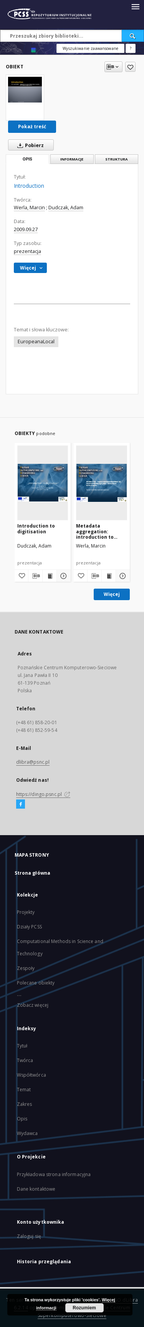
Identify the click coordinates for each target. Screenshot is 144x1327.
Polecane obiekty (36, 983)
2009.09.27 (26, 229)
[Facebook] (20, 804)
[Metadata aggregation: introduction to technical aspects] (101, 483)
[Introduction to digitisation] (43, 483)
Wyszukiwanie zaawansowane (90, 48)
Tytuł (22, 1045)
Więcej (112, 594)
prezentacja (27, 251)
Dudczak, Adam (65, 207)
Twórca (25, 1060)
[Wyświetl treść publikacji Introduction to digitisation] (49, 576)
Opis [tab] (27, 159)
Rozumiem (84, 1307)
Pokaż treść (32, 126)
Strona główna (33, 873)
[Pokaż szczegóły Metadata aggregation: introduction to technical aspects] (122, 576)
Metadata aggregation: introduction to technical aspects (98, 531)
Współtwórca (31, 1075)
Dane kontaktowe (36, 1189)
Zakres (24, 1104)
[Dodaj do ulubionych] (130, 67)
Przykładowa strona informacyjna (54, 1174)
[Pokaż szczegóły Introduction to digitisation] (63, 576)
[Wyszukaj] (133, 36)
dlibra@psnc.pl (33, 762)
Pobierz (29, 145)
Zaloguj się (29, 1236)
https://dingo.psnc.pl (43, 794)
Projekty (26, 912)
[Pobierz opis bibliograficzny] (35, 576)
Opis (22, 1118)
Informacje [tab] (71, 159)
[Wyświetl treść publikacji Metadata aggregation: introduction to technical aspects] (109, 576)
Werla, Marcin (29, 207)
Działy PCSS (29, 926)
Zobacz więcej (33, 1005)
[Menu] (135, 6)
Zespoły (26, 968)
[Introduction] (25, 89)
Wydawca (27, 1133)
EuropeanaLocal (36, 341)
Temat (24, 1089)
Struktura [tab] (116, 159)
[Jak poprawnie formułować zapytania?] (131, 48)
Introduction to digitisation (36, 528)
